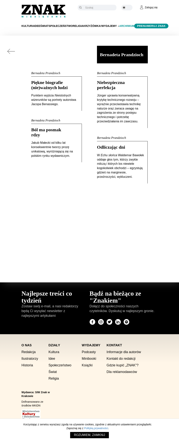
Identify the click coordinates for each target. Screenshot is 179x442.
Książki (87, 365)
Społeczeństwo (61, 25)
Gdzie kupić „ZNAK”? (123, 365)
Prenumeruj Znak (151, 25)
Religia (78, 25)
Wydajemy (109, 25)
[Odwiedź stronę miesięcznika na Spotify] (126, 322)
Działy (54, 345)
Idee (37, 25)
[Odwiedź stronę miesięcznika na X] (109, 322)
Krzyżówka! (92, 25)
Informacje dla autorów (124, 352)
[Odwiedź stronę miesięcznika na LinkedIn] (118, 322)
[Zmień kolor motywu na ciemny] (127, 7)
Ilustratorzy (30, 358)
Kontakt (114, 345)
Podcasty (89, 352)
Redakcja (29, 352)
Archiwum (126, 25)
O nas (27, 345)
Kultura (28, 25)
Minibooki (89, 358)
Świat (44, 25)
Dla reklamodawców (122, 372)
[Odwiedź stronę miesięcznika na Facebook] (92, 322)
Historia (27, 365)
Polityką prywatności (96, 428)
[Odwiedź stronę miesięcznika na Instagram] (101, 322)
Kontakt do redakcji (121, 358)
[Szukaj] (99, 7)
